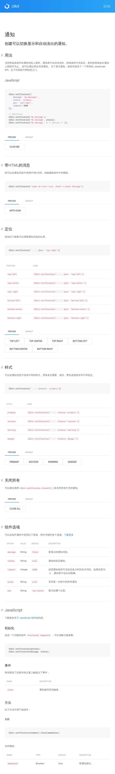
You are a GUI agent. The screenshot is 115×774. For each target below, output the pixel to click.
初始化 (9, 628)
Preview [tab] (12, 137)
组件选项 (12, 527)
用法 (8, 55)
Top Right (57, 341)
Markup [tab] (29, 137)
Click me (14, 147)
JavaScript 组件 (28, 617)
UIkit (12, 6)
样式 (8, 367)
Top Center (35, 341)
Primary (14, 462)
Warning (53, 462)
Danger (72, 462)
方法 (8, 703)
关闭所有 (12, 480)
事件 (8, 665)
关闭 (7, 719)
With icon (15, 210)
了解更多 (68, 534)
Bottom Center (18, 349)
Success (33, 462)
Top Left (14, 341)
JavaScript (12, 80)
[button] (106, 6)
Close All (15, 508)
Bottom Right (45, 349)
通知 (10, 34)
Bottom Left (80, 341)
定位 (8, 229)
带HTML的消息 (17, 165)
